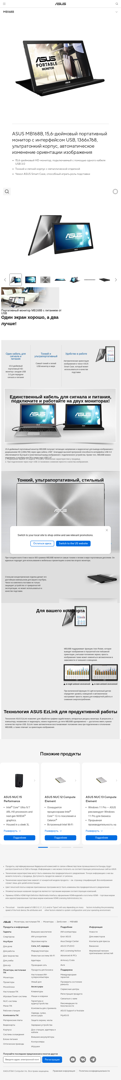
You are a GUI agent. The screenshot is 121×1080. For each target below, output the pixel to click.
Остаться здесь (42, 543)
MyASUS (64, 1015)
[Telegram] (93, 1059)
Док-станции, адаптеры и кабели (43, 1031)
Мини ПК (7, 1006)
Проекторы (8, 982)
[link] (60, 4)
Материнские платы (13, 1020)
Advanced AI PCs (68, 955)
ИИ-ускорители (39, 936)
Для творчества (10, 956)
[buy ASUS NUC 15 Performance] (19, 799)
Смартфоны (8, 937)
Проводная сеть (39, 965)
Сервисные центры (69, 989)
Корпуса (7, 1030)
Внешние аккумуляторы (42, 1037)
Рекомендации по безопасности (69, 1004)
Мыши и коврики (39, 996)
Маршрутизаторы (40, 951)
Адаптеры (36, 960)
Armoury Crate (67, 960)
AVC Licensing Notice (70, 951)
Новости (93, 932)
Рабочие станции (11, 1010)
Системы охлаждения (13, 1034)
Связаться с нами (68, 998)
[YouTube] (73, 1059)
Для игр (7, 965)
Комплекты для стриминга (43, 1008)
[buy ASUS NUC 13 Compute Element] (101, 799)
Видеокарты (9, 1025)
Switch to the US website (73, 543)
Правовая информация (64, 1071)
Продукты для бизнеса (42, 970)
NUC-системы (10, 1001)
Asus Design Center (69, 941)
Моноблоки (9, 987)
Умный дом (36, 982)
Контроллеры (37, 1042)
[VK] (83, 1059)
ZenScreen (62, 922)
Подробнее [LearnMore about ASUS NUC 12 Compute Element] (60, 837)
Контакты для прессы (99, 941)
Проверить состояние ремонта (71, 983)
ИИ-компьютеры (68, 932)
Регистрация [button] (52, 1059)
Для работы (9, 951)
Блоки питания (10, 1039)
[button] (4, 3)
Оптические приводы (13, 1044)
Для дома (7, 946)
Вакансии (94, 946)
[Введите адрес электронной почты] (22, 1059)
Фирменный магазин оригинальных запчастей (101, 952)
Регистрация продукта (71, 994)
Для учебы (8, 960)
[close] (107, 530)
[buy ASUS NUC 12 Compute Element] (60, 799)
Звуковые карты (39, 941)
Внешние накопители (41, 932)
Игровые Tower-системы (15, 996)
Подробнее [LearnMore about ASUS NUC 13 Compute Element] (101, 837)
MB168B (8, 12)
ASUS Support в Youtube (72, 1010)
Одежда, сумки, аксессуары (38, 1014)
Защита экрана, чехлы (41, 1020)
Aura (62, 965)
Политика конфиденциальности (94, 1071)
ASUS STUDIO (67, 946)
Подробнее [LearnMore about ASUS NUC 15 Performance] (19, 837)
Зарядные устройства (41, 1025)
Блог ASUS (65, 936)
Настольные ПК (10, 991)
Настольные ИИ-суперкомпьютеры (40, 975)
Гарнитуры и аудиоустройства (39, 1002)
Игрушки (35, 1046)
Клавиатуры (37, 991)
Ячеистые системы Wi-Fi (43, 955)
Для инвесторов (97, 936)
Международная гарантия (68, 975)
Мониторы (8, 977)
